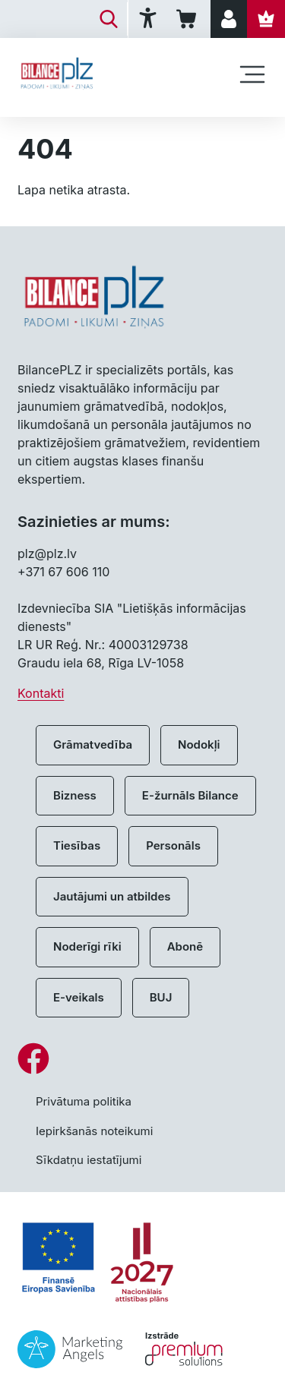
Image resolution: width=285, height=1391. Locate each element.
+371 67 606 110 (63, 571)
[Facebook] (142, 1058)
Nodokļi (199, 744)
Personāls (173, 845)
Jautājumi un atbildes (112, 896)
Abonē (185, 946)
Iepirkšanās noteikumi (94, 1131)
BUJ (161, 997)
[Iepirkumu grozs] (188, 19)
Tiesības (76, 845)
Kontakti (40, 693)
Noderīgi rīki (87, 946)
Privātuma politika (83, 1101)
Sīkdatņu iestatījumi (88, 1160)
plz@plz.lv (47, 553)
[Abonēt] (266, 19)
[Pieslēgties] (229, 19)
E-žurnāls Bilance (190, 795)
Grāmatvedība (92, 744)
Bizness (75, 795)
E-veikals (78, 997)
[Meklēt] (109, 19)
